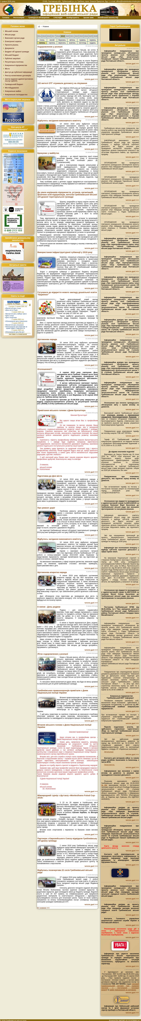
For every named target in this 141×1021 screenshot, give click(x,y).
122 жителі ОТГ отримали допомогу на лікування (62, 83)
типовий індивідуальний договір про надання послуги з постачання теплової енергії (120, 987)
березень (62, 40)
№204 (104, 785)
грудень (93, 43)
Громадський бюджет (14, 84)
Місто (7, 69)
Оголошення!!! (44, 369)
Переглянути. (109, 765)
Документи (9, 48)
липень (42, 43)
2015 (44, 36)
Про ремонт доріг (46, 508)
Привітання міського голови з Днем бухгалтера (61, 410)
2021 (72, 36)
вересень (62, 43)
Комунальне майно (13, 91)
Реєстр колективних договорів (18, 76)
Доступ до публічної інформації (18, 72)
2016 (49, 36)
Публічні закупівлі (12, 59)
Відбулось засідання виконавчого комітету (59, 120)
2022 (77, 36)
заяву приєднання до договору (123, 990)
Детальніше (108, 752)
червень (92, 40)
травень (82, 40)
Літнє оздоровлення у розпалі (52, 654)
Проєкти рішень (11, 45)
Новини (46, 27)
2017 (53, 36)
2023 (81, 36)
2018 (58, 36)
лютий (52, 40)
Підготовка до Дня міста (49, 476)
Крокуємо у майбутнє (48, 153)
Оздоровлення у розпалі (49, 47)
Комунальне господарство (16, 95)
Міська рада (10, 35)
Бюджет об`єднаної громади (17, 52)
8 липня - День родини (48, 607)
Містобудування (12, 88)
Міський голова (11, 31)
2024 (86, 36)
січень (42, 40)
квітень (72, 40)
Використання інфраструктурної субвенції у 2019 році (64, 252)
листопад (82, 43)
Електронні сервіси (13, 41)
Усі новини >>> (43, 908)
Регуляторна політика (14, 62)
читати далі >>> (91, 79)
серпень (52, 43)
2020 (67, 36)
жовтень (72, 43)
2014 (39, 36)
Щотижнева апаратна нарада (52, 572)
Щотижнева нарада (47, 339)
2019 (63, 36)
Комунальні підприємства (16, 65)
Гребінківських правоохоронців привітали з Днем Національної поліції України (62, 691)
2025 (91, 36)
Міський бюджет (12, 55)
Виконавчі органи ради (14, 38)
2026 (95, 36)
